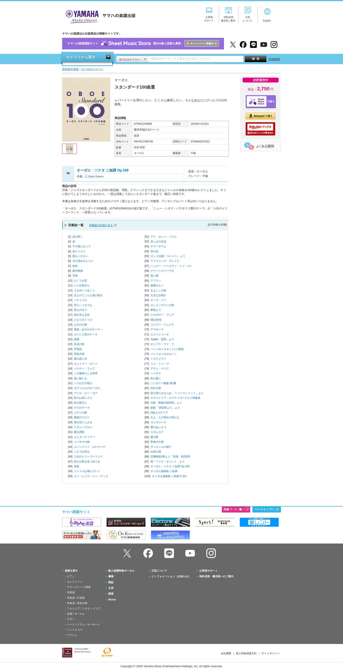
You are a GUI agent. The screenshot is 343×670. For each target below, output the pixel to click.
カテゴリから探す (81, 57)
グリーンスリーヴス (162, 270)
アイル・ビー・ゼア (86, 393)
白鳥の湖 (155, 451)
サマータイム (158, 246)
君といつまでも (83, 305)
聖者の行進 (157, 441)
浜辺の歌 (79, 344)
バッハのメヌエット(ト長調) (167, 349)
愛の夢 (154, 437)
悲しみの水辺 (158, 241)
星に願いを (80, 378)
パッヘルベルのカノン (163, 353)
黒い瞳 (154, 275)
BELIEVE (155, 319)
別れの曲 (155, 388)
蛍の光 (154, 251)
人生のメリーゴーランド (88, 456)
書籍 (111, 576)
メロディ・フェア (84, 368)
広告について (159, 570)
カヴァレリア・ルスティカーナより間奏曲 (175, 397)
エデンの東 (80, 412)
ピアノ (71, 576)
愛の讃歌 (79, 432)
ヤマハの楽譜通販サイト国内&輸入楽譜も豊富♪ (143, 43)
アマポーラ (157, 329)
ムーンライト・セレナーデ (89, 446)
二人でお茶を (82, 451)
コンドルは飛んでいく (87, 471)
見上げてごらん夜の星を (88, 295)
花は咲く (77, 236)
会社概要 (226, 653)
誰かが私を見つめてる (87, 461)
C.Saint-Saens (94, 176)
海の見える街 (82, 314)
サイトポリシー (270, 653)
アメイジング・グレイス (164, 260)
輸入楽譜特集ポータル (121, 570)
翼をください (80, 256)
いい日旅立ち (82, 285)
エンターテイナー (84, 437)
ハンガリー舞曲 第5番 (163, 383)
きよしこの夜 (158, 290)
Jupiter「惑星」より (162, 339)
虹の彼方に (80, 402)
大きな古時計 (158, 295)
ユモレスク (157, 432)
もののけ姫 (80, 324)
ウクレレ (72, 635)
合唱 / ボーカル (76, 613)
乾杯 (75, 266)
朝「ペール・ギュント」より (167, 461)
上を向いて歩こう (84, 290)
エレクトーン (75, 581)
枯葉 (76, 466)
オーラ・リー (158, 300)
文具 (111, 588)
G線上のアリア (159, 412)
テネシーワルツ (83, 427)
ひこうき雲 (80, 280)
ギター (71, 619)
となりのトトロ (83, 319)
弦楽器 (71, 592)
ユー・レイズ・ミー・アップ (91, 476)
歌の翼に (155, 378)
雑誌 (111, 582)
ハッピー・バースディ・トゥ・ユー (171, 266)
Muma (112, 599)
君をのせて (80, 309)
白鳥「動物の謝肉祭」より (166, 402)
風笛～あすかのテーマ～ (88, 329)
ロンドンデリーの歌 (162, 305)
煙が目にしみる (83, 422)
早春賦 (78, 349)
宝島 (75, 275)
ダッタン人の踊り (161, 446)
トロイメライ (158, 358)
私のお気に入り (83, 397)
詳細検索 (274, 59)
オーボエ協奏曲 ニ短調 (163, 471)
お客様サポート (208, 570)
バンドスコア (75, 629)
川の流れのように (82, 260)
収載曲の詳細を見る (101, 225)
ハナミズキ (80, 300)
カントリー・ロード (86, 363)
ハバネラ (155, 373)
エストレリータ (159, 334)
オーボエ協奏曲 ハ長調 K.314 (169, 476)
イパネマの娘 (82, 441)
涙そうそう (79, 251)
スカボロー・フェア (162, 314)
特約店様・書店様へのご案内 (216, 576)
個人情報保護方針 (246, 653)
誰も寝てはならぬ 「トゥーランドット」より (177, 393)
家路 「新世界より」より (165, 407)
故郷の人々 (157, 285)
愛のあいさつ (158, 427)
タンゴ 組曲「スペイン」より (167, 256)
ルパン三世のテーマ (86, 334)
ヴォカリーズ (158, 422)
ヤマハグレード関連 (79, 587)
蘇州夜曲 (77, 270)
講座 (111, 593)
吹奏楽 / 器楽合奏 (77, 603)
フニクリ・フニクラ (162, 324)
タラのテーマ (82, 407)
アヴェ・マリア (159, 368)
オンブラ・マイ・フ (162, 344)
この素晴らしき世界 (86, 373)
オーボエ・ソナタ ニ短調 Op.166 (169, 466)
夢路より (155, 309)
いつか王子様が (83, 383)
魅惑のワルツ (82, 417)
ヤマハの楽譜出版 (99, 16)
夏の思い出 (80, 358)
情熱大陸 (79, 353)
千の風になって (81, 246)
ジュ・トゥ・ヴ (159, 363)
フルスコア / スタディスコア (84, 608)
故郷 (76, 339)
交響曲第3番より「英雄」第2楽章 (170, 456)
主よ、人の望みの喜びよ (164, 417)
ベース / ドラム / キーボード (83, 624)
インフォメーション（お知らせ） (171, 576)
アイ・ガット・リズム (163, 236)
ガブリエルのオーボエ (87, 388)
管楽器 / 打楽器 (76, 597)
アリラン (155, 280)
